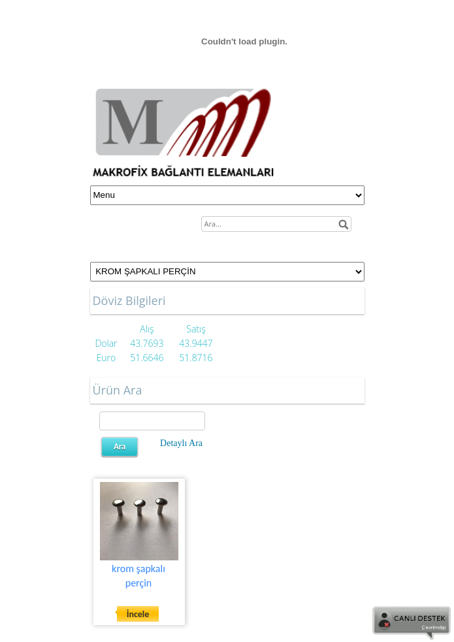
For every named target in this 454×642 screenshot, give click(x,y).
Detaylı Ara (181, 443)
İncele (138, 614)
